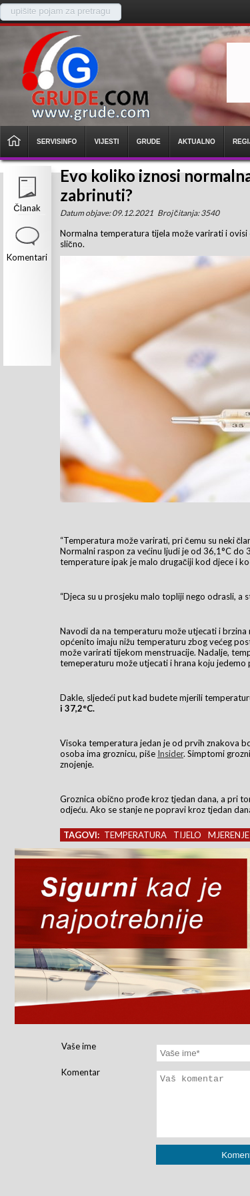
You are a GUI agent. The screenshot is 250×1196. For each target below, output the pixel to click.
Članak (26, 208)
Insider (170, 753)
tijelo (187, 835)
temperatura (135, 835)
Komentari (27, 257)
